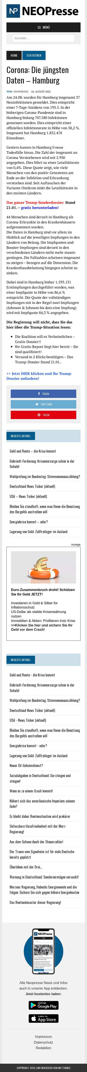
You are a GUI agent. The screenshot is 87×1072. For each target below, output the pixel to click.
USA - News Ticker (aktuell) (28, 720)
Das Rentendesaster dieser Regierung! (35, 902)
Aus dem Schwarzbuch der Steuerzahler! (36, 841)
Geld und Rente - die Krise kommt (32, 675)
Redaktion (43, 1048)
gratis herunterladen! (40, 207)
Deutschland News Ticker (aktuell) (32, 486)
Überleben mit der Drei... (26, 867)
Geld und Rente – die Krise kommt (33, 451)
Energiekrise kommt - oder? (28, 745)
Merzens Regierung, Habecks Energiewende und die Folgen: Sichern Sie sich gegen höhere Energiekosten (44, 889)
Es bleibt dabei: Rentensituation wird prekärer (40, 816)
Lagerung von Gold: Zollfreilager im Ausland (38, 531)
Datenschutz (43, 1042)
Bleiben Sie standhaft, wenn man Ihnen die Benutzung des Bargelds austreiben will (45, 509)
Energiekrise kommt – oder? (29, 521)
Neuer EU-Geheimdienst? (26, 765)
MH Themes (64, 1068)
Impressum (43, 1036)
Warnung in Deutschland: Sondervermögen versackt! (44, 877)
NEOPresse (21, 91)
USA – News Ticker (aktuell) (28, 496)
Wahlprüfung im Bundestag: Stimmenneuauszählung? (45, 476)
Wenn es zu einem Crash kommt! (31, 790)
